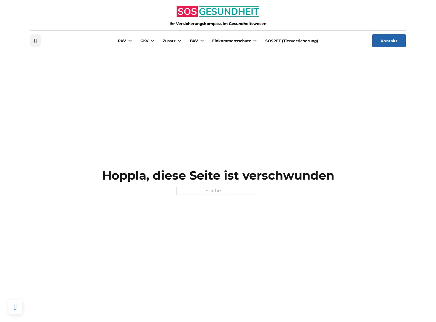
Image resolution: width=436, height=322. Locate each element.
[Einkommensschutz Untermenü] (255, 41)
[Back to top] (15, 307)
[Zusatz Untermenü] (180, 41)
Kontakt (389, 41)
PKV (122, 41)
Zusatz (169, 41)
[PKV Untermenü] (130, 41)
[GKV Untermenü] (153, 41)
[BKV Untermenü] (202, 41)
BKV (194, 41)
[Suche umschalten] (35, 40)
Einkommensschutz (231, 41)
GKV (144, 41)
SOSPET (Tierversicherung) (291, 41)
